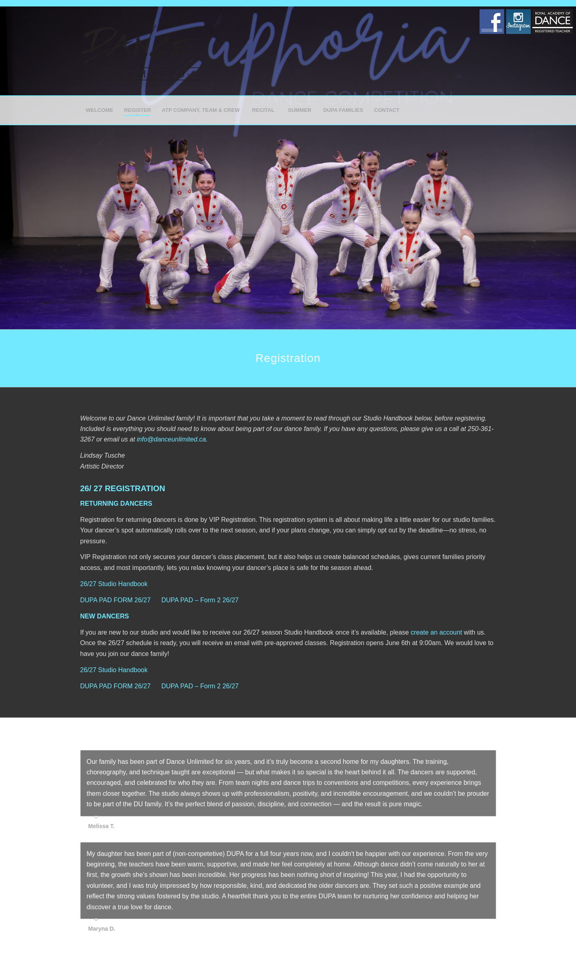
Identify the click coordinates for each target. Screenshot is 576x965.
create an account (436, 632)
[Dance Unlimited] (140, 51)
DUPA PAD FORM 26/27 (115, 600)
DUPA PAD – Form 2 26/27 (200, 600)
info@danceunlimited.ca (171, 439)
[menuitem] (99, 110)
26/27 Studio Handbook (114, 583)
